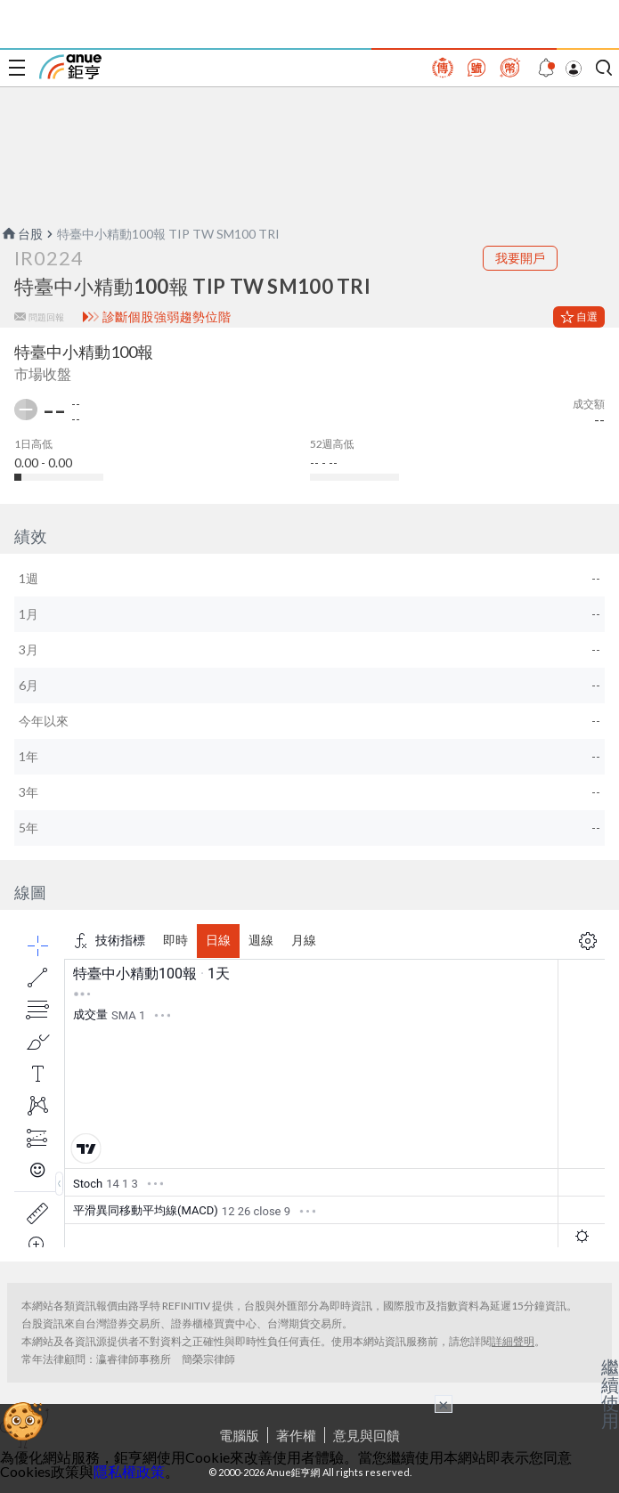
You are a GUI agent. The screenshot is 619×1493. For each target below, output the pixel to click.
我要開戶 (520, 257)
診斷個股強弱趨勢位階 (167, 317)
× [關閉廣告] (443, 1404)
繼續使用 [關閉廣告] (610, 1393)
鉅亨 (70, 66)
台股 (21, 233)
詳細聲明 (513, 1341)
